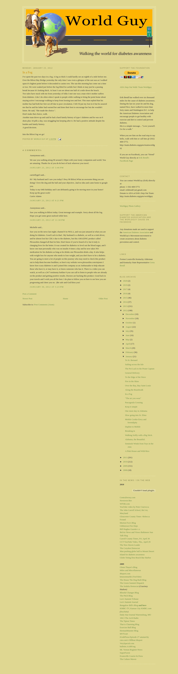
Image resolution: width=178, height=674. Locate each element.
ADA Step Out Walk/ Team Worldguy (136, 87)
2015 (125, 298)
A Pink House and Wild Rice (137, 451)
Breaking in (130, 431)
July (128, 331)
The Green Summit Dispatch (132, 583)
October (129, 322)
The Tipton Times (127, 621)
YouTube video (126, 507)
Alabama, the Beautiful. (135, 439)
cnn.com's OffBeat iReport (131, 640)
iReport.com (125, 573)
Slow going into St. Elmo (135, 415)
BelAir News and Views (130, 532)
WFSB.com (125, 504)
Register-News (136, 649)
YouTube (124, 611)
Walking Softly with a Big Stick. (138, 435)
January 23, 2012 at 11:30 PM (47, 220)
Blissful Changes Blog (129, 592)
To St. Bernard (131, 360)
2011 (125, 457)
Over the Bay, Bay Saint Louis (138, 385)
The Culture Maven (128, 659)
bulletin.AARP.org (128, 646)
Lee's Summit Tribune (129, 599)
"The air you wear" (133, 398)
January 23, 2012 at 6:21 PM (47, 200)
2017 (125, 289)
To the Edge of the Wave (135, 377)
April (128, 344)
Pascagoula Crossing (133, 402)
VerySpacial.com (127, 643)
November (130, 318)
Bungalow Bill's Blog (129, 605)
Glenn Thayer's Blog (128, 567)
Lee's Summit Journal (129, 602)
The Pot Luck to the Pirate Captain (139, 368)
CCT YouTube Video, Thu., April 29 (135, 542)
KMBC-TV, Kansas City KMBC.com (135, 608)
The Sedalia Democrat (129, 586)
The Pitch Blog (126, 595)
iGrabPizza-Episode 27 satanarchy (134, 637)
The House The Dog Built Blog (133, 580)
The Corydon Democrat (130, 548)
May (128, 339)
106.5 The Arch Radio (129, 618)
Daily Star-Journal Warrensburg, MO (135, 614)
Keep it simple (131, 406)
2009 (125, 466)
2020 (125, 281)
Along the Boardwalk (134, 390)
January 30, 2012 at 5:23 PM (47, 287)
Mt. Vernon (124, 649)
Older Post (103, 298)
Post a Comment (29, 294)
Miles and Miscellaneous (130, 570)
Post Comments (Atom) (44, 304)
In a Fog (128, 394)
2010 (125, 461)
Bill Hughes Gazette (128, 529)
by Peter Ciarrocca (141, 507)
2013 (125, 306)
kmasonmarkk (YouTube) (130, 576)
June (128, 335)
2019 (125, 285)
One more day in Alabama (136, 411)
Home (65, 298)
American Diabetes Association (136, 232)
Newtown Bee (126, 500)
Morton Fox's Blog (128, 523)
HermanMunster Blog (129, 630)
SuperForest (125, 653)
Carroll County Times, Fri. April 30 (135, 538)
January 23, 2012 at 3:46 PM (47, 167)
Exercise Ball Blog (128, 627)
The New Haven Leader (130, 545)
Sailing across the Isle (134, 364)
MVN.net (124, 634)
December (130, 314)
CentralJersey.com (127, 497)
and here (142, 605)
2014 (125, 302)
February (130, 352)
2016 (125, 293)
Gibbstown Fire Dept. (129, 526)
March (129, 348)
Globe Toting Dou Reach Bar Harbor (135, 557)
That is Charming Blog (129, 624)
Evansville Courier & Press (131, 656)
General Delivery (132, 373)
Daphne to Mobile (132, 426)
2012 (125, 310)
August (129, 327)
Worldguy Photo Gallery (130, 206)
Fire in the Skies (132, 381)
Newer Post (27, 298)
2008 (125, 470)
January (129, 356)
